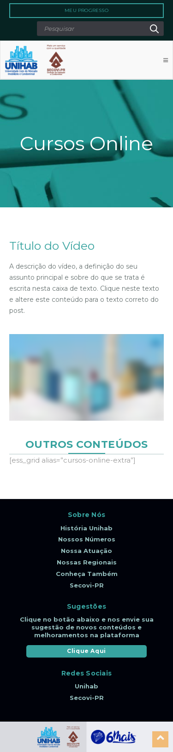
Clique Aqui (86, 650)
